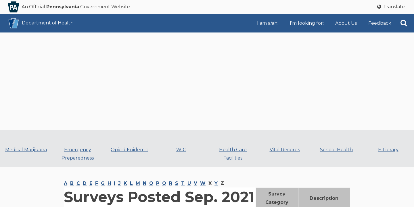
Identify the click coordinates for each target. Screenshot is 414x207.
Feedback (379, 23)
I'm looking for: (307, 23)
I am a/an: (267, 23)
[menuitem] (268, 23)
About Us (346, 23)
